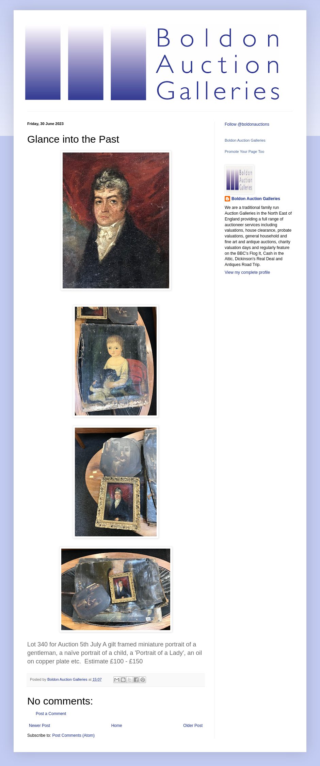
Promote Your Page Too (244, 151)
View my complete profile (247, 272)
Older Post (193, 725)
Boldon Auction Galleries (245, 140)
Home (116, 725)
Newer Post (39, 725)
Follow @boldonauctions (247, 124)
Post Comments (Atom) (73, 735)
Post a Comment (51, 713)
